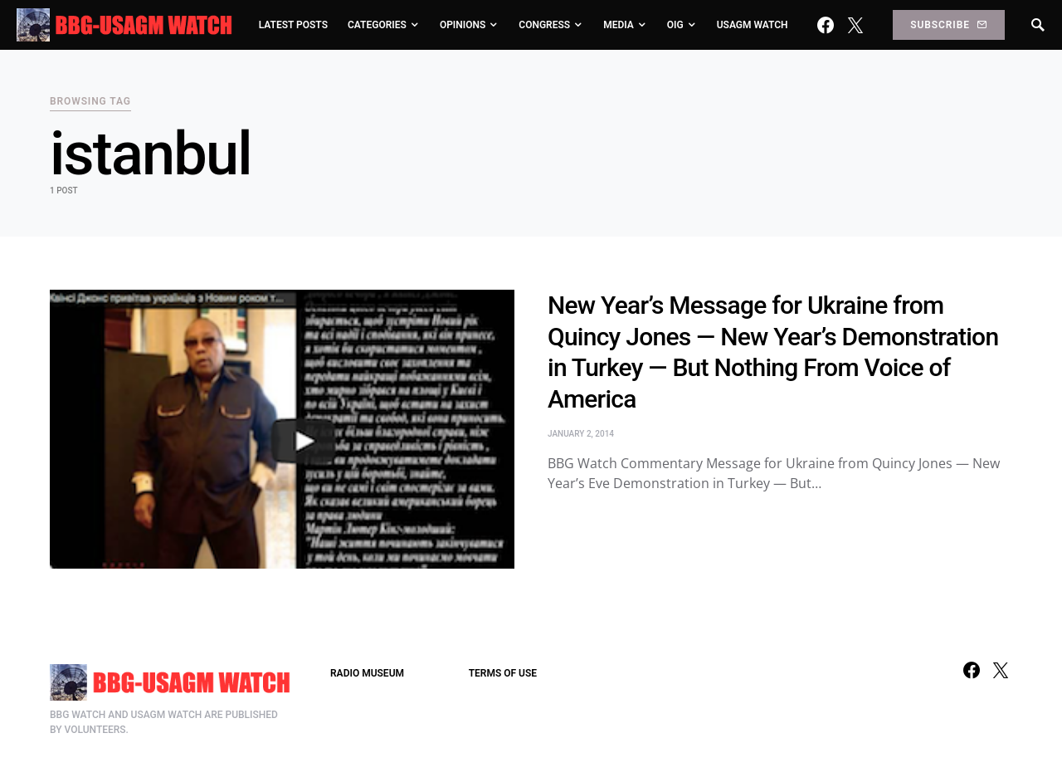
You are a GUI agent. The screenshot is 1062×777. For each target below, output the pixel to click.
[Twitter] (855, 25)
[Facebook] (825, 25)
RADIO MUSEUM (367, 673)
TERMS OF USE (503, 673)
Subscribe (948, 25)
